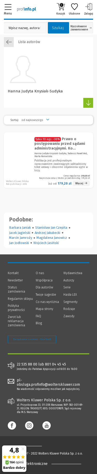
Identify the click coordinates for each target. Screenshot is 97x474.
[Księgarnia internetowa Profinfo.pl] (26, 9)
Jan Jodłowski (19, 243)
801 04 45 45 (55, 364)
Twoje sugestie (46, 294)
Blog (39, 323)
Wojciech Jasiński (46, 243)
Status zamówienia (16, 289)
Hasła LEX (70, 294)
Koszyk (60, 9)
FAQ (38, 316)
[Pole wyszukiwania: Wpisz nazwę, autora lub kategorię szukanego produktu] (24, 27)
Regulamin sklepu (20, 299)
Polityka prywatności (16, 308)
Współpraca (44, 280)
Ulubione (74, 9)
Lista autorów (22, 42)
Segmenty (70, 302)
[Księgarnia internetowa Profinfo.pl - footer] (28, 445)
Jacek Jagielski (19, 233)
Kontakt (13, 273)
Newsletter (15, 280)
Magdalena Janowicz (51, 238)
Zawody (68, 316)
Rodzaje (69, 309)
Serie (67, 287)
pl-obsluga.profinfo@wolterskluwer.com (48, 382)
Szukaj (58, 27)
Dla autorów (44, 287)
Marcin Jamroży (20, 238)
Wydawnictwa (72, 273)
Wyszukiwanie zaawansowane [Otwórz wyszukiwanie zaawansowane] (81, 28)
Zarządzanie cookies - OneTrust (32, 339)
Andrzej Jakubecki (47, 233)
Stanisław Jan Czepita (51, 227)
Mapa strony (44, 309)
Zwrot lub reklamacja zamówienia (16, 321)
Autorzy (68, 280)
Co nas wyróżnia (47, 302)
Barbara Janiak (20, 227)
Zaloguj (88, 9)
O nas (40, 273)
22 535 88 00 (27, 364)
